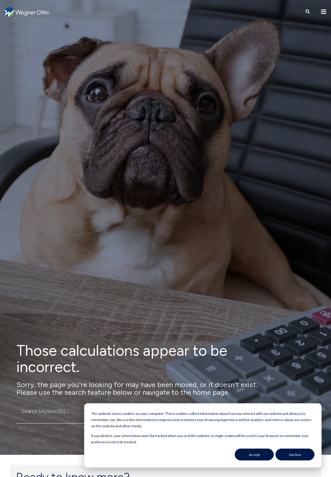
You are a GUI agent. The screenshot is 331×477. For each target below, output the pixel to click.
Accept (254, 454)
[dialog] (203, 435)
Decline (295, 454)
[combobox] (63, 411)
